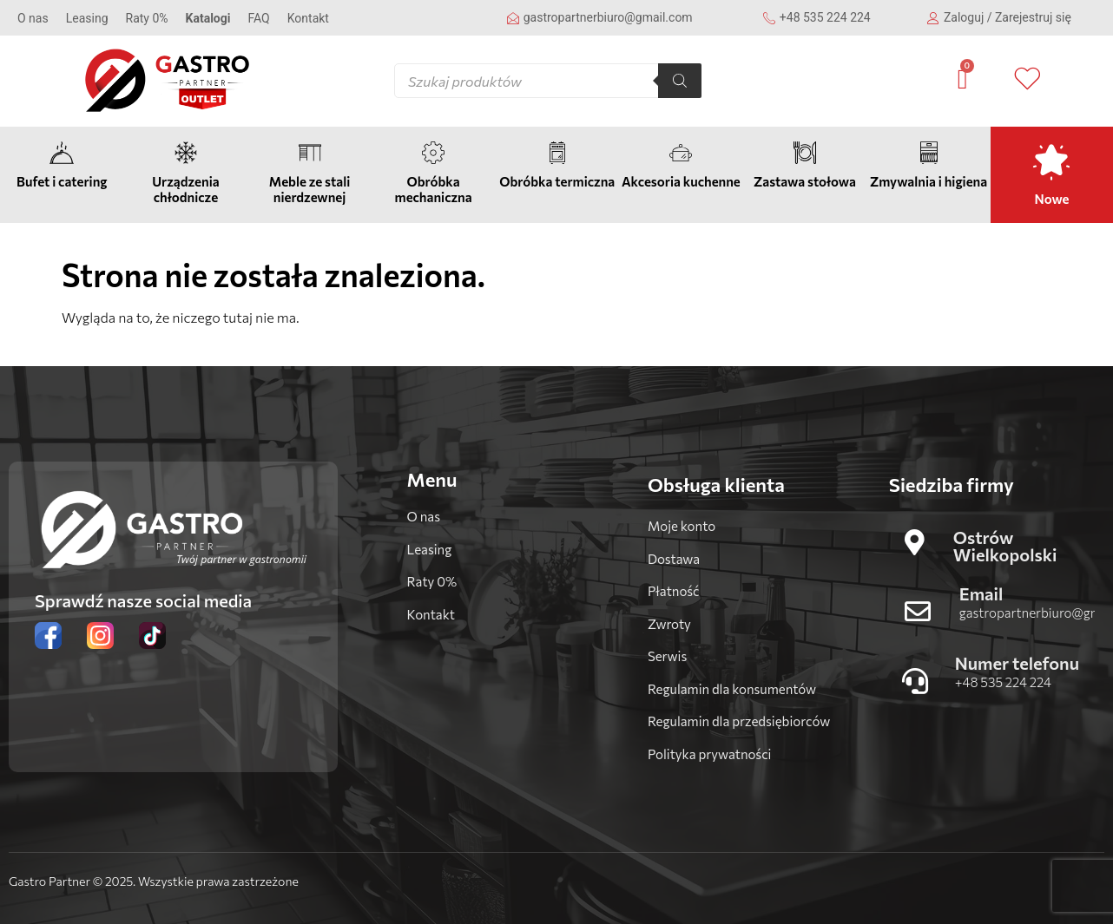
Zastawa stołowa (805, 181)
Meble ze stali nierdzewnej (309, 189)
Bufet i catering (61, 181)
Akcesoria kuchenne (681, 181)
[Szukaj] (679, 80)
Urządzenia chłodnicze (186, 189)
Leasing (87, 18)
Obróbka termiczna (557, 181)
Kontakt (308, 18)
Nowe (1052, 198)
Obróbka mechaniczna (433, 189)
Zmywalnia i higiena (928, 181)
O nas (33, 18)
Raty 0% (147, 18)
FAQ (258, 18)
